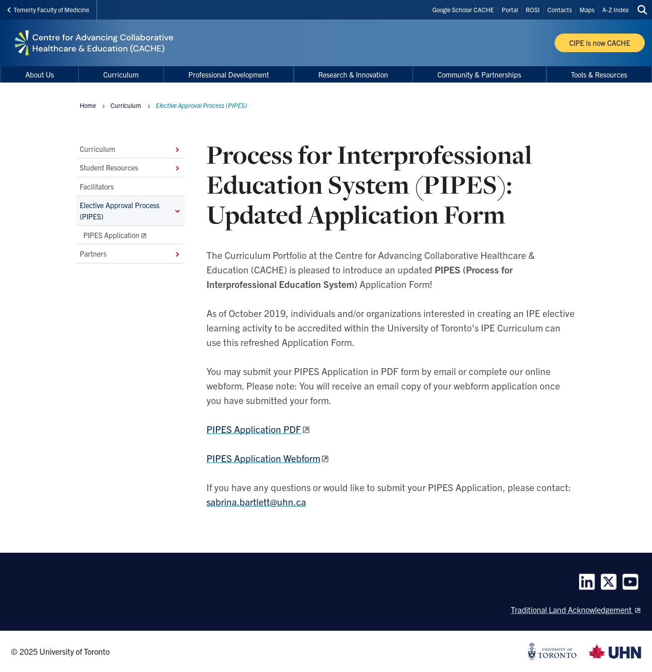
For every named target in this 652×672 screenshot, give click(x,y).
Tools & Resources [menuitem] (599, 74)
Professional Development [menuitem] (228, 74)
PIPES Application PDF (253, 429)
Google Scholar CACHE (463, 9)
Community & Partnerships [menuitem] (479, 74)
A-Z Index (615, 9)
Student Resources (130, 167)
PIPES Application (111, 234)
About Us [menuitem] (39, 74)
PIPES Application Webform (263, 458)
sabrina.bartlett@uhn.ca (256, 501)
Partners (130, 253)
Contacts (559, 9)
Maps (587, 9)
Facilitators (97, 185)
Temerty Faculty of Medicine (48, 9)
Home (88, 105)
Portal (510, 9)
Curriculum (130, 148)
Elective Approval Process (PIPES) (130, 210)
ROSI (533, 9)
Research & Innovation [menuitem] (353, 74)
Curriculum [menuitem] (121, 74)
